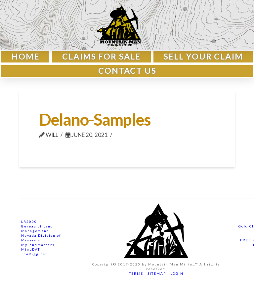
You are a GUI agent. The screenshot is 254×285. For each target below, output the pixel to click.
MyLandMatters (38, 245)
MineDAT (30, 249)
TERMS (136, 273)
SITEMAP (157, 273)
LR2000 (29, 222)
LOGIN (177, 273)
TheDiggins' (34, 254)
